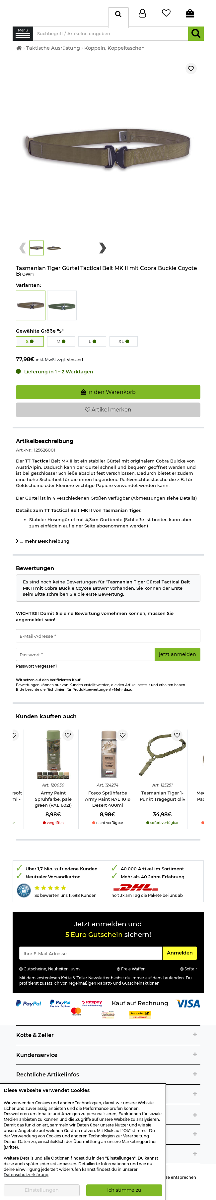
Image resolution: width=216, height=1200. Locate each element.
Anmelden (182, 956)
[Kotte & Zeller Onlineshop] (59, 14)
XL (123, 344)
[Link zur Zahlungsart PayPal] (28, 1006)
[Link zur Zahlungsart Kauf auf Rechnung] (140, 1006)
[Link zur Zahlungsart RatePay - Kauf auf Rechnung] (92, 1006)
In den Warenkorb (108, 395)
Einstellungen (42, 1190)
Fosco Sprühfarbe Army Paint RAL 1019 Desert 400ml (107, 802)
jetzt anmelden (177, 658)
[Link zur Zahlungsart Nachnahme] (140, 1017)
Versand (75, 362)
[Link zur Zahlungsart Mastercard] (76, 1014)
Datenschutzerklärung (26, 1175)
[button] (36, 251)
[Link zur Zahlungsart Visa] (188, 1006)
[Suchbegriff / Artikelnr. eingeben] (110, 37)
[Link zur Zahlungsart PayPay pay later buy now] (60, 1006)
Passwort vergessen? (36, 669)
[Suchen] (196, 37)
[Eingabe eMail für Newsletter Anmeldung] (90, 956)
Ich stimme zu (124, 1190)
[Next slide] (102, 251)
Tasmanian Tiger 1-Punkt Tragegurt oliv (162, 799)
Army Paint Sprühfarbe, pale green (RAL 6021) (53, 802)
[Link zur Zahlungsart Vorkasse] (108, 1017)
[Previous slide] (22, 251)
